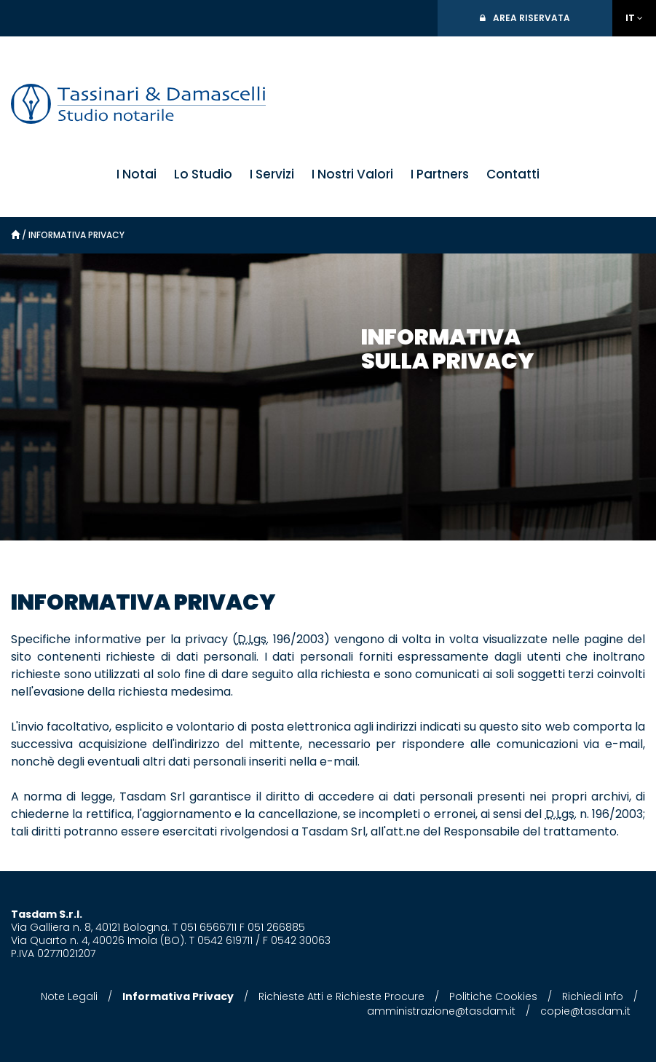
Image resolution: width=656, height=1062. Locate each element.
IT (630, 18)
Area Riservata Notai (531, 24)
